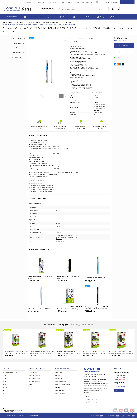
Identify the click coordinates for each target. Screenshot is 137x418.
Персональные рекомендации (56, 325)
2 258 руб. (9, 355)
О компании (29, 2)
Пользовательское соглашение (12, 409)
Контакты (119, 390)
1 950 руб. (114, 355)
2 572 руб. (69, 312)
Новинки (31, 384)
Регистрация (114, 2)
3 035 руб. (35, 355)
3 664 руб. (69, 282)
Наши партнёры (59, 390)
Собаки (4, 384)
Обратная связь (8, 415)
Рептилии (4, 378)
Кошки (4, 381)
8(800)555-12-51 (22, 415)
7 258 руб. (98, 312)
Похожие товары (18, 57)
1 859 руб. (88, 355)
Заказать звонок (127, 2)
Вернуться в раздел (18, 38)
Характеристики (19, 53)
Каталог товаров (11, 17)
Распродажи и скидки (34, 378)
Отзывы (57, 387)
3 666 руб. (62, 355)
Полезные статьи (60, 393)
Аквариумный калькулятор (85, 2)
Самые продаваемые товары (81, 325)
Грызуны (4, 387)
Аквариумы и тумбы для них (9, 372)
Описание (20, 48)
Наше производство (66, 2)
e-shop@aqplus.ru (90, 399)
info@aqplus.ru (119, 386)
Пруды (4, 393)
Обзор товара (19, 43)
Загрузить (96, 104)
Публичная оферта (8, 411)
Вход (107, 2)
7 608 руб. (98, 282)
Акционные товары (34, 372)
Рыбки (4, 375)
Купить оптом (52, 2)
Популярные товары (34, 375)
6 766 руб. (41, 312)
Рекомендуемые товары (35, 381)
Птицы (4, 390)
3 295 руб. (41, 282)
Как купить (40, 2)
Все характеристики (97, 92)
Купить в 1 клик (124, 52)
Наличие (21, 62)
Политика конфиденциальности (12, 410)
